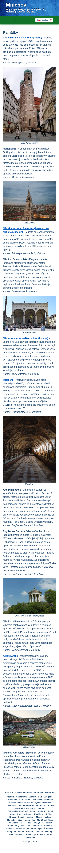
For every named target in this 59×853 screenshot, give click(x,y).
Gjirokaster (20, 808)
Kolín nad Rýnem (33, 802)
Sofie (33, 828)
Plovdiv (48, 823)
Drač (20, 805)
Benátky (48, 831)
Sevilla (10, 828)
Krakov (12, 817)
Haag (32, 811)
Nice (23, 823)
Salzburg (48, 826)
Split (40, 828)
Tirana (21, 831)
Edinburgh (29, 805)
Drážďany (11, 805)
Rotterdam (37, 826)
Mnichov (16, 5)
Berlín (28, 800)
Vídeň (11, 834)
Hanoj (50, 811)
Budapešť (48, 800)
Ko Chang (27, 814)
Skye (26, 828)
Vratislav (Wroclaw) (34, 834)
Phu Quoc (38, 823)
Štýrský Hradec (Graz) (18, 811)
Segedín (12, 831)
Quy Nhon (20, 826)
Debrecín (47, 802)
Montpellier (30, 820)
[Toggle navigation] (10, 20)
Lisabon (30, 817)
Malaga (48, 817)
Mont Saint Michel (45, 820)
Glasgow (31, 808)
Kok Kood (38, 814)
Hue (19, 814)
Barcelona (12, 800)
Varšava (19, 834)
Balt (40, 797)
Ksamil (21, 817)
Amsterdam (21, 797)
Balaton (32, 797)
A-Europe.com (11, 792)
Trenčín (29, 831)
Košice (49, 814)
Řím (28, 826)
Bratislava (37, 800)
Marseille (11, 820)
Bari (21, 800)
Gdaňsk (50, 805)
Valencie (39, 831)
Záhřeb (49, 834)
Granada (42, 808)
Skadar (19, 828)
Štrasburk (48, 828)
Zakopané (30, 837)
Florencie (40, 805)
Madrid (39, 817)
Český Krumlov (16, 802)
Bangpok (48, 797)
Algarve (10, 797)
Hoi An (12, 814)
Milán (19, 820)
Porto (10, 826)
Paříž (29, 823)
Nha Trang (13, 823)
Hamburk (41, 811)
